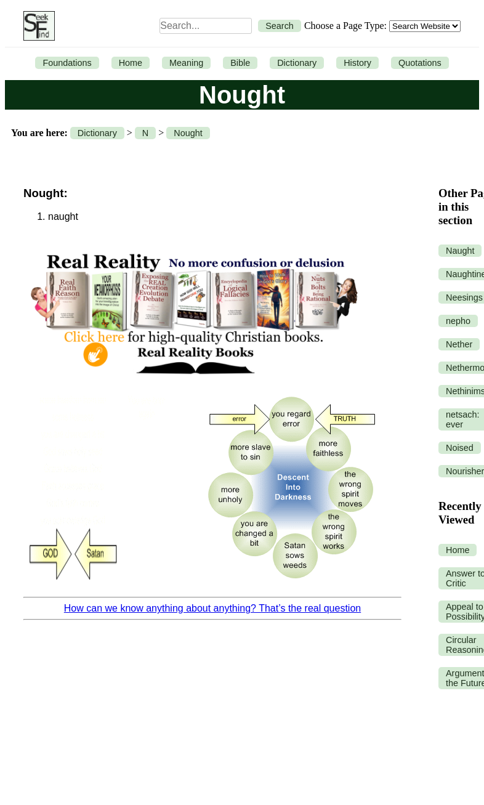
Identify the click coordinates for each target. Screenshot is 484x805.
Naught (460, 251)
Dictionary (297, 63)
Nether (459, 344)
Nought (188, 133)
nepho (458, 321)
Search (279, 26)
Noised (460, 448)
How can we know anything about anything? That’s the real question (212, 608)
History (357, 63)
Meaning (186, 63)
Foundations (66, 63)
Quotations (420, 63)
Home (130, 63)
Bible (240, 63)
